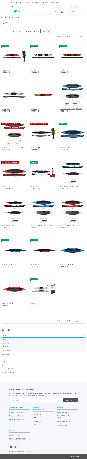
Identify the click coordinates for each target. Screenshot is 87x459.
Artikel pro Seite (31, 31)
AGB (34, 418)
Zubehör (6, 343)
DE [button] (55, 12)
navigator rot (6, 70)
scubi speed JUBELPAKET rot (11, 225)
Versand (32, 451)
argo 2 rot (63, 70)
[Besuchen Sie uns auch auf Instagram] (16, 447)
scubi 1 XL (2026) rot (8, 303)
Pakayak (4, 362)
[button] (51, 12)
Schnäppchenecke (8, 373)
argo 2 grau (34, 70)
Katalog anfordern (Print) (17, 439)
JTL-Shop (76, 456)
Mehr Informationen (16, 412)
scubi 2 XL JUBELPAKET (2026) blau (71, 109)
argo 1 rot (34, 109)
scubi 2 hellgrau (36, 186)
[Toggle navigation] (10, 11)
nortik (4, 335)
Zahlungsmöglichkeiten (17, 416)
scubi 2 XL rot (6, 186)
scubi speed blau (7, 264)
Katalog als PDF (14, 435)
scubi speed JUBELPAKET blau (69, 186)
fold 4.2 (33, 303)
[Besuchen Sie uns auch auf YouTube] (11, 447)
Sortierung (16, 31)
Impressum (37, 421)
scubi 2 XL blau (65, 148)
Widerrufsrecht (38, 425)
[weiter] (83, 36)
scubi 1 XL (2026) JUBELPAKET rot (70, 225)
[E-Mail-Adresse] (36, 400)
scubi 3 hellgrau (36, 148)
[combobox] (41, 6)
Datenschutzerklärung (44, 393)
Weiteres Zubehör (8, 369)
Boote (5, 340)
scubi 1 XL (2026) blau (67, 264)
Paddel (5, 347)
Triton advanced (7, 354)
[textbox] (41, 6)
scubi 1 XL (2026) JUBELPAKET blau (42, 225)
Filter (5, 31)
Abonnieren (70, 400)
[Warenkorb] (71, 12)
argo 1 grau (5, 109)
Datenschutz (37, 414)
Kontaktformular (62, 425)
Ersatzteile (6, 351)
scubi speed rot (36, 264)
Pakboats (5, 358)
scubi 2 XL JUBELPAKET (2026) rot (12, 148)
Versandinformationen (16, 419)
